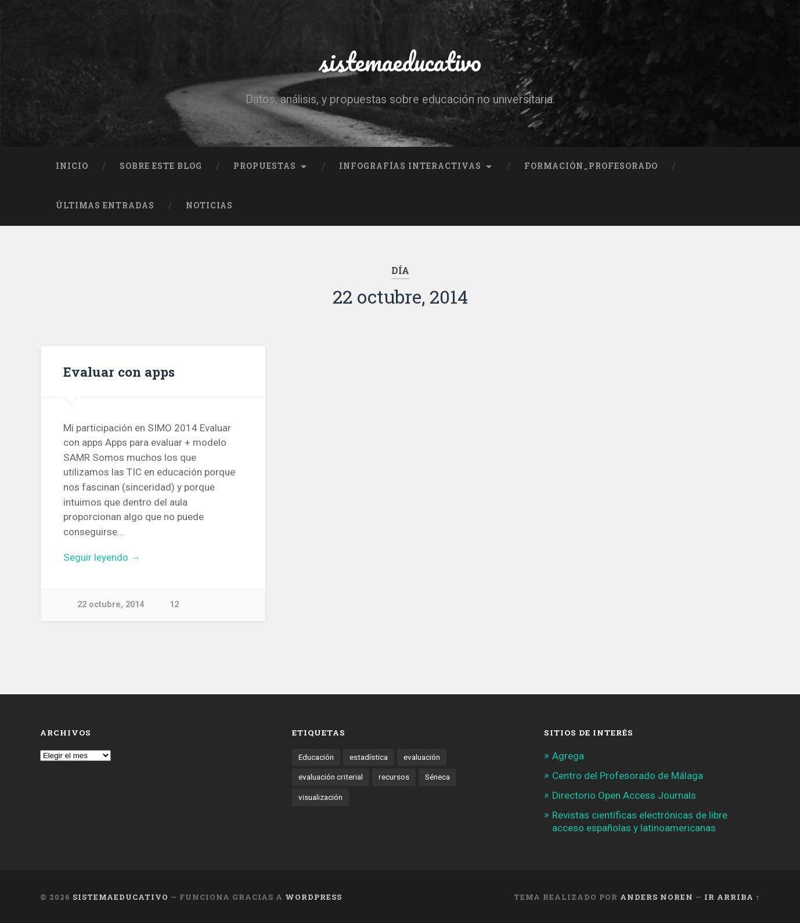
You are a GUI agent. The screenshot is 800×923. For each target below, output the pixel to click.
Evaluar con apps (119, 371)
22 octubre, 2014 (110, 605)
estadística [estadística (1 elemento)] (368, 757)
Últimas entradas (105, 205)
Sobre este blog (161, 166)
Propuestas (264, 166)
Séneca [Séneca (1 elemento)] (437, 776)
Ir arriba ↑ (732, 897)
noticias (209, 205)
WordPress (313, 897)
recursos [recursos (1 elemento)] (394, 776)
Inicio (72, 166)
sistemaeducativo (400, 61)
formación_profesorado (591, 166)
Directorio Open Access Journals (624, 795)
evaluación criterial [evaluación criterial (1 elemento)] (330, 776)
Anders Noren (656, 897)
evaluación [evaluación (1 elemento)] (421, 757)
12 (174, 605)
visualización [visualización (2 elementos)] (320, 797)
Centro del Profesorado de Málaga (627, 775)
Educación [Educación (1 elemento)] (316, 757)
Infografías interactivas (410, 166)
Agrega (568, 756)
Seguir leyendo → (101, 557)
